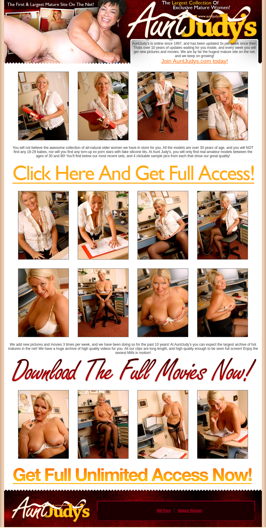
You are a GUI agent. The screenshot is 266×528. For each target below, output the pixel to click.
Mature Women (190, 510)
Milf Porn (164, 510)
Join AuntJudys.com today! (194, 61)
